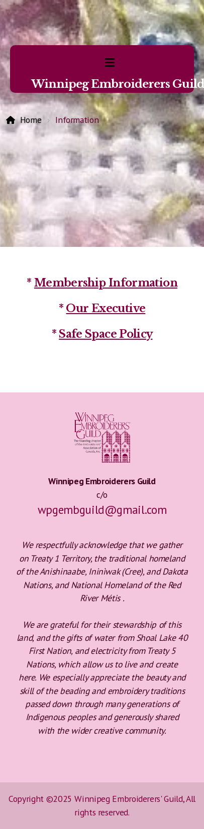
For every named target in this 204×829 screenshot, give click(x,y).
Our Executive (105, 308)
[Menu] (109, 62)
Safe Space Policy (105, 334)
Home (31, 119)
